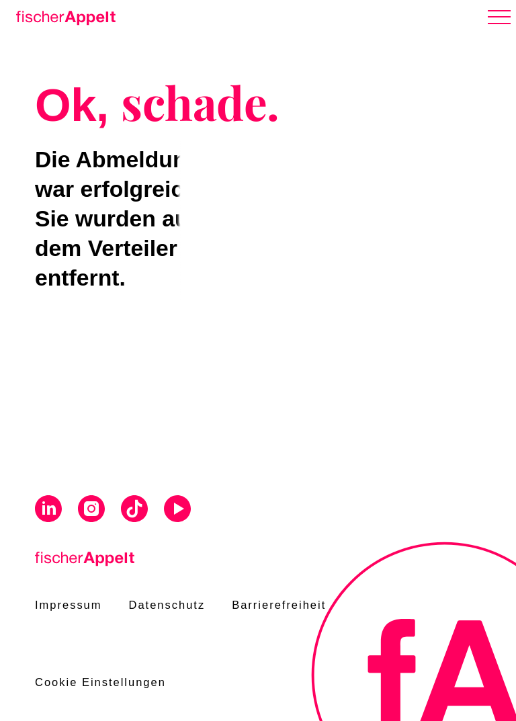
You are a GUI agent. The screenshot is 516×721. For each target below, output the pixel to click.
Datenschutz (167, 605)
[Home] (63, 15)
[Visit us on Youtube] (177, 510)
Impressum (68, 605)
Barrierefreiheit (279, 605)
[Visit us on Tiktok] (134, 510)
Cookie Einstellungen (100, 682)
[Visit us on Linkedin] (48, 510)
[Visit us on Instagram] (91, 510)
